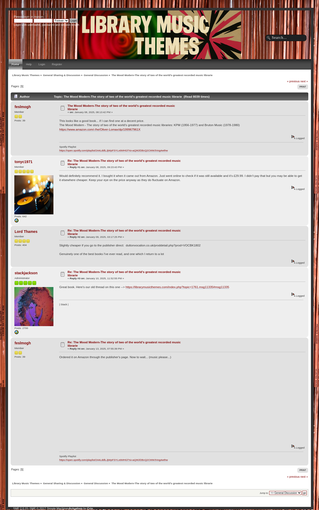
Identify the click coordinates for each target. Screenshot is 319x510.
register (38, 16)
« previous (293, 81)
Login (41, 64)
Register (57, 64)
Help (29, 64)
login (26, 16)
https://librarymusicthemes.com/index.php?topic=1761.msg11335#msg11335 (177, 287)
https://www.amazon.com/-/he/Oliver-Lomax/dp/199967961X (99, 129)
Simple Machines (58, 508)
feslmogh (23, 107)
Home (15, 64)
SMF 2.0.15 (20, 508)
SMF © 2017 (38, 508)
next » (304, 81)
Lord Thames (26, 231)
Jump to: (264, 493)
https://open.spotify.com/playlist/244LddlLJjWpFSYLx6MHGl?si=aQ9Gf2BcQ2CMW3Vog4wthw (113, 150)
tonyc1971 (23, 162)
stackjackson (26, 273)
